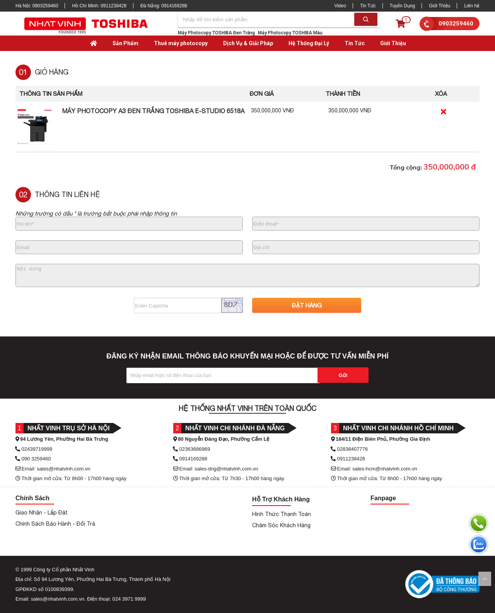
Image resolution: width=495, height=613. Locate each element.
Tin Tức (368, 5)
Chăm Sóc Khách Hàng (281, 525)
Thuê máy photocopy (181, 43)
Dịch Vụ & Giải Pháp (248, 43)
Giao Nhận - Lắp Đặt (41, 512)
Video (340, 5)
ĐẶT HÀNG (307, 305)
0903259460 (456, 23)
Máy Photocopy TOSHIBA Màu (290, 33)
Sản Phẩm (125, 43)
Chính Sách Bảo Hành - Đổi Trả (55, 524)
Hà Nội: (36, 5)
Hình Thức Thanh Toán (281, 514)
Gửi (343, 375)
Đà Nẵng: (163, 5)
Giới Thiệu (439, 5)
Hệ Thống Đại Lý (308, 43)
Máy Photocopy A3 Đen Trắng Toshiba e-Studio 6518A (153, 110)
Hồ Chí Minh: (99, 5)
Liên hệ (472, 5)
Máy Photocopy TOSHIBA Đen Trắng (216, 33)
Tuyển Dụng (402, 5)
